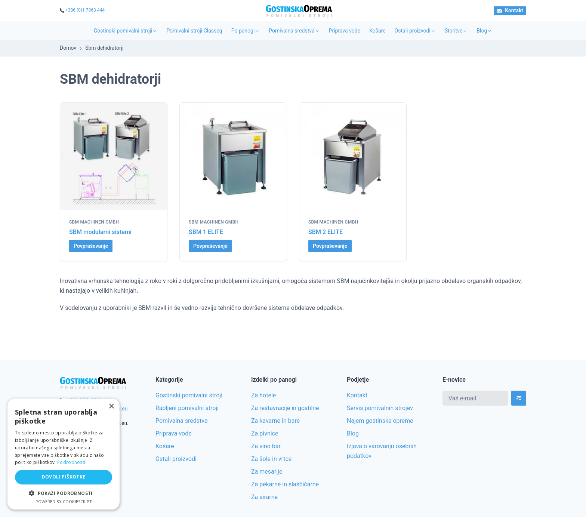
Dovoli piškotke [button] (64, 477)
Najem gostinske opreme (380, 420)
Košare (377, 31)
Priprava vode (345, 31)
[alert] (63, 454)
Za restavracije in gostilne (285, 408)
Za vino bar (266, 446)
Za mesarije (266, 471)
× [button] (111, 406)
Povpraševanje (91, 246)
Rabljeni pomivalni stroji (187, 408)
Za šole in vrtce (271, 458)
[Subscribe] (518, 398)
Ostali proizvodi (415, 31)
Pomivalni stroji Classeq (194, 31)
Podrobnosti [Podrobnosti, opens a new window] (71, 462)
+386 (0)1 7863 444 (85, 10)
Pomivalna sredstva (294, 31)
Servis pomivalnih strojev (380, 408)
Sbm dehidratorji (104, 48)
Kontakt (510, 10)
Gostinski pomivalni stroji (126, 31)
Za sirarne (264, 497)
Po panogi (245, 31)
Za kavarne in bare (275, 420)
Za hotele (263, 395)
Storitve (456, 31)
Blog (484, 31)
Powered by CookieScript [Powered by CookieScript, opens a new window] (64, 501)
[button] (63, 493)
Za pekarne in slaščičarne (285, 484)
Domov (68, 48)
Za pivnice (264, 433)
